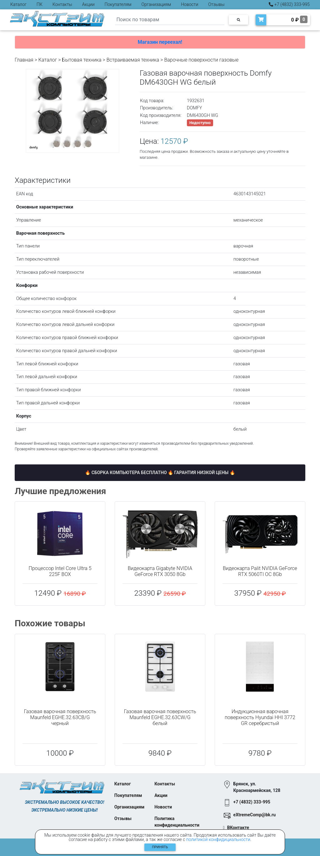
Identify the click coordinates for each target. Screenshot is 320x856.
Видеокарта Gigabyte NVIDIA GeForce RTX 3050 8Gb (160, 571)
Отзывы (216, 4)
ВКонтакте (238, 827)
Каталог (18, 4)
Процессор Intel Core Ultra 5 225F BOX (59, 571)
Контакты (62, 4)
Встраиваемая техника (133, 60)
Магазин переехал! (160, 42)
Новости (189, 4)
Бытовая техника (81, 60)
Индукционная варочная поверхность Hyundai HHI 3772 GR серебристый (260, 717)
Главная (24, 60)
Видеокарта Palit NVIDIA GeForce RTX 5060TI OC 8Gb (260, 571)
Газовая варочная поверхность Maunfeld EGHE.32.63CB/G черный (60, 717)
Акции (88, 4)
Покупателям (118, 4)
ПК (39, 4)
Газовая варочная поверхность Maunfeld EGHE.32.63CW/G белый (160, 717)
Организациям (156, 4)
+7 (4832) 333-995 (289, 4)
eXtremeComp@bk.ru (254, 814)
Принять (160, 847)
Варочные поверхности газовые (201, 60)
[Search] (169, 20)
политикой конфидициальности (218, 839)
